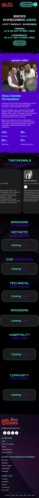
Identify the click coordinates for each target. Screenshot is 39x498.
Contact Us (5, 487)
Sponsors (5, 460)
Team (3, 441)
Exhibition (5, 482)
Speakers (5, 463)
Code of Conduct (8, 444)
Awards (4, 484)
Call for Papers (7, 465)
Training (4, 479)
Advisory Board (7, 452)
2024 (16, 495)
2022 (25, 495)
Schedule (5, 471)
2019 (32, 495)
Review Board (6, 449)
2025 (12, 495)
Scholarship (6, 468)
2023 (20, 495)
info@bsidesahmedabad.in (11, 428)
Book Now (26, 4)
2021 (29, 495)
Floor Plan (5, 490)
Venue (4, 447)
